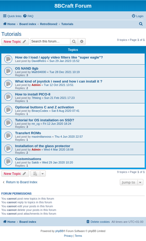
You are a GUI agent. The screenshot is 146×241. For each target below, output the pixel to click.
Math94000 (38, 72)
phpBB (59, 231)
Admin (35, 84)
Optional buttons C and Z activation (44, 107)
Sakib (35, 162)
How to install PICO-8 (32, 94)
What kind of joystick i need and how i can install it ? (58, 81)
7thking (36, 97)
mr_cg (35, 123)
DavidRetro (38, 60)
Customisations (28, 159)
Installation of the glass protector (42, 146)
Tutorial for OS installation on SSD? (44, 120)
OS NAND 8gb (26, 68)
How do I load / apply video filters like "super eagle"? (59, 57)
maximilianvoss (41, 136)
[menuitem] (28, 16)
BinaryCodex (39, 110)
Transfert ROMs (28, 133)
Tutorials (11, 34)
